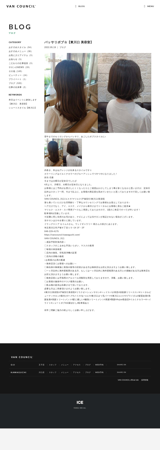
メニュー (65, 365)
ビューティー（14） (18, 75)
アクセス (77, 365)
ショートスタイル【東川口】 (23, 108)
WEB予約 (99, 365)
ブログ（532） (16, 83)
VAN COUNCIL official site (128, 380)
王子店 (41, 365)
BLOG (81, 6)
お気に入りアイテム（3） (21, 55)
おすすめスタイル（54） (21, 47)
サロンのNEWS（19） (20, 67)
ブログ (88, 365)
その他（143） (16, 71)
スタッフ (53, 365)
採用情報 (144, 380)
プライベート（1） (18, 79)
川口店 (41, 372)
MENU (150, 6)
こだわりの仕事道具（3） (21, 63)
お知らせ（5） (16, 59)
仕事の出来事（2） (18, 87)
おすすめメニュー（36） (21, 51)
